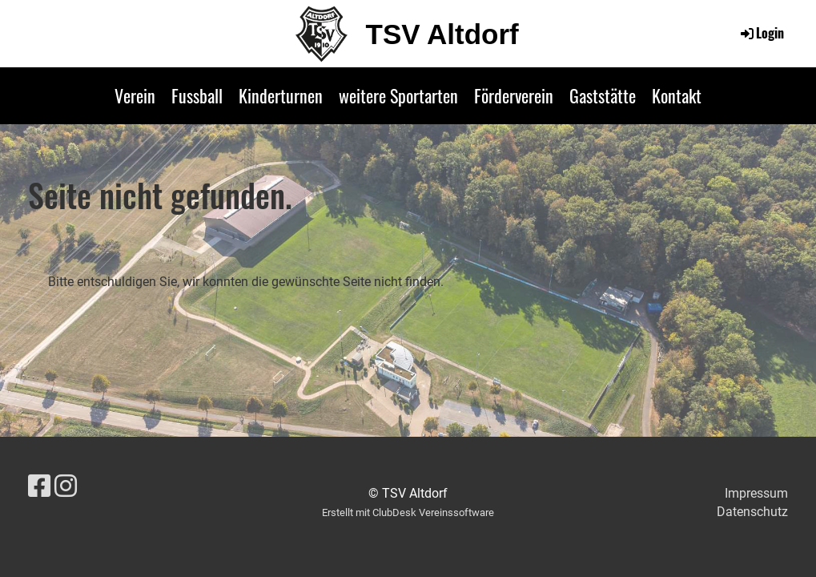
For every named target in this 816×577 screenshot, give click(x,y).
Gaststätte (602, 95)
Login (761, 32)
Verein (135, 95)
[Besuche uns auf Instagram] (65, 486)
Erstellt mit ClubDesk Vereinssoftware (408, 512)
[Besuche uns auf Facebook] (39, 486)
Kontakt (676, 95)
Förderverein (513, 95)
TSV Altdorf (442, 34)
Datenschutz (752, 511)
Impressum (756, 493)
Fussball (197, 95)
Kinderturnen (281, 95)
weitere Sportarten (398, 95)
